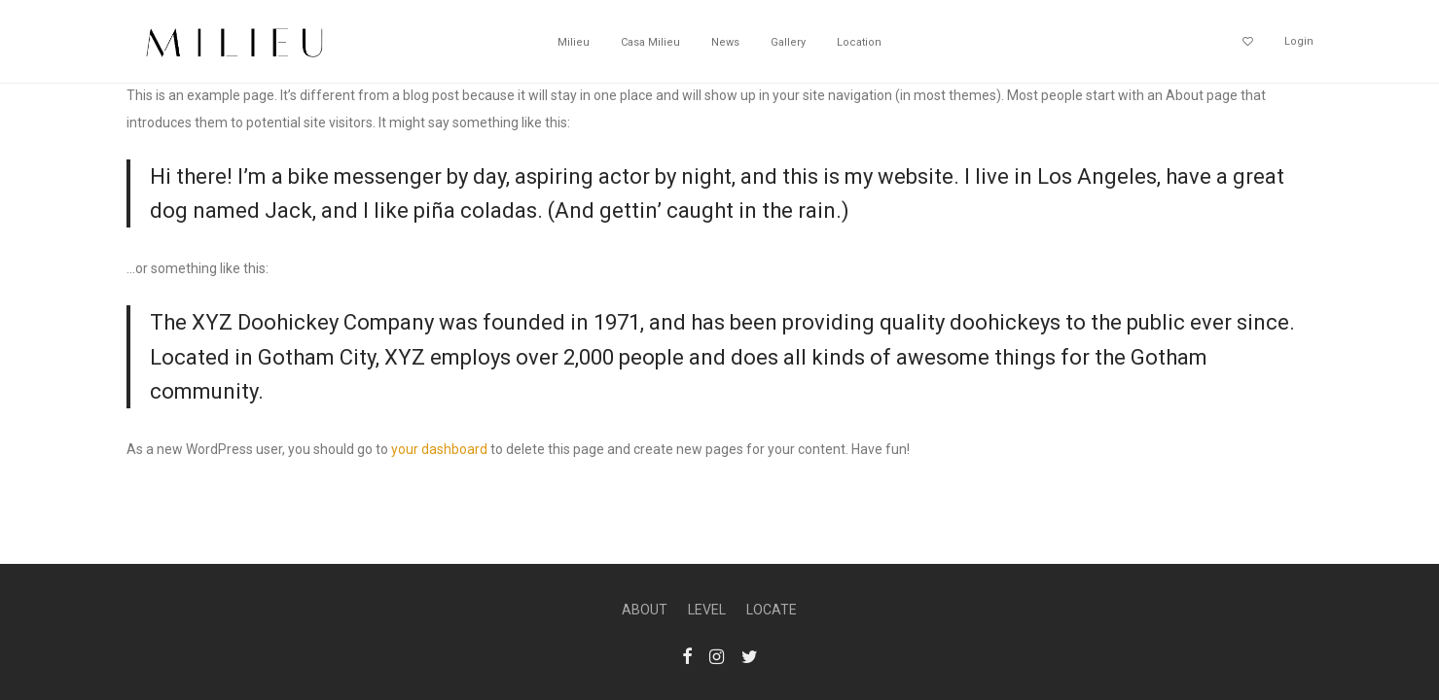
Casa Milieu (650, 42)
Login (1298, 41)
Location (859, 42)
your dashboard (439, 449)
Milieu (574, 42)
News (725, 42)
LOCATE (771, 609)
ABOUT (644, 609)
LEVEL (707, 609)
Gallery (788, 42)
